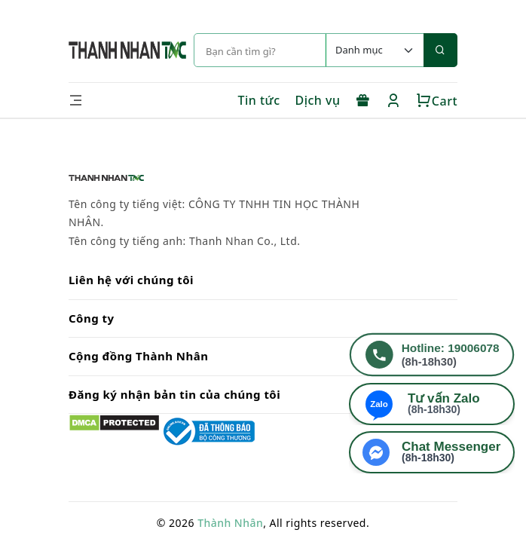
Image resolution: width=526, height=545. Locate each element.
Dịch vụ (318, 100)
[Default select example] (375, 50)
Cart (436, 101)
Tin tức (258, 100)
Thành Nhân (230, 523)
